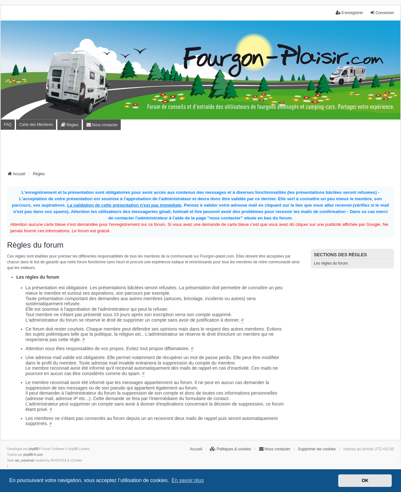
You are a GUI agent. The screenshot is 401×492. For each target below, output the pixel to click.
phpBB (33, 449)
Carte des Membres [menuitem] (36, 124)
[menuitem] (69, 124)
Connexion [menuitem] (382, 12)
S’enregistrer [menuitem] (349, 12)
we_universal (24, 460)
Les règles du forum (331, 263)
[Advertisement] (200, 152)
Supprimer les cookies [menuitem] (317, 449)
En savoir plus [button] (187, 480)
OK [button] (365, 480)
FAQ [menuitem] (8, 124)
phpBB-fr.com (33, 454)
